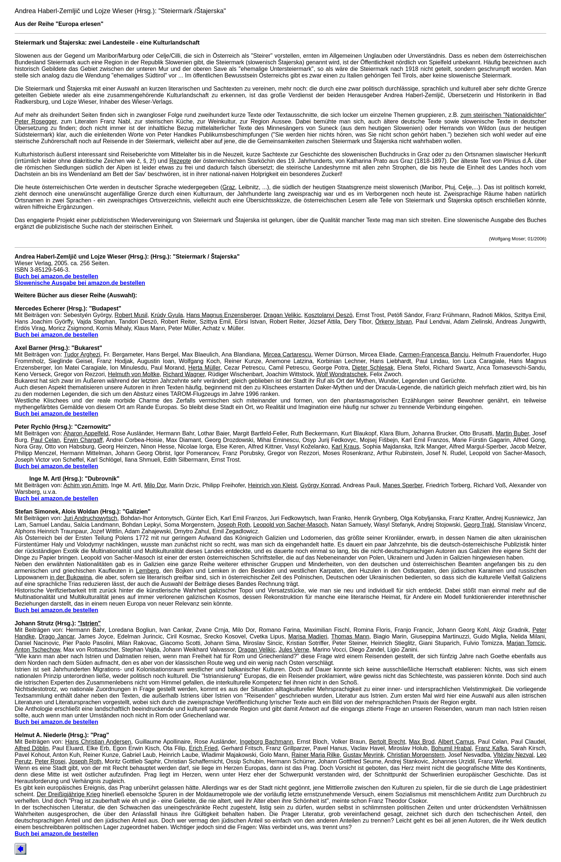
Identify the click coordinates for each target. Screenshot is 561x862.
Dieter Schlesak (372, 368)
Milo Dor (155, 485)
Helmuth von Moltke (133, 374)
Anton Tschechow (37, 649)
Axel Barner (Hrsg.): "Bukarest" (58, 348)
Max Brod (421, 742)
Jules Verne (294, 649)
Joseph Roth (233, 525)
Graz (228, 187)
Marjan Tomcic (526, 643)
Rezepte (180, 161)
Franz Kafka (491, 748)
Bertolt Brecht (387, 742)
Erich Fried (203, 748)
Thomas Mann (350, 636)
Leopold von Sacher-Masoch (290, 525)
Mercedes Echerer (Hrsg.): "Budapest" (68, 308)
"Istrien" (89, 623)
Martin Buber (512, 433)
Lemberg (147, 571)
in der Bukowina (71, 577)
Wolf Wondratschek (341, 374)
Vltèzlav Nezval (513, 755)
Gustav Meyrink (363, 755)
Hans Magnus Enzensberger (223, 315)
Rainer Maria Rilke (315, 755)
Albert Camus (456, 742)
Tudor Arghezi (82, 354)
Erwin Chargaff (83, 440)
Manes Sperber (402, 485)
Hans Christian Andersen (98, 742)
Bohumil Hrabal (451, 748)
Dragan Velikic (282, 315)
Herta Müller (204, 368)
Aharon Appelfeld (86, 433)
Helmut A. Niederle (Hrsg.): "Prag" (62, 735)
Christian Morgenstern (416, 755)
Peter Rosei (50, 761)
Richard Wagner (184, 374)
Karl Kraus (345, 446)
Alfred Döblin (32, 748)
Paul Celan (45, 440)
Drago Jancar (56, 636)
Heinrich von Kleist (272, 485)
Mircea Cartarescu (287, 354)
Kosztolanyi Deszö (328, 315)
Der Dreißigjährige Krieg (68, 794)
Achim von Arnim (86, 485)
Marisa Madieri (307, 636)
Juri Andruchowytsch (90, 518)
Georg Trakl (478, 525)
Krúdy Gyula (167, 315)
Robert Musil (130, 315)
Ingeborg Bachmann (266, 742)
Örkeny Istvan (393, 322)
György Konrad (320, 485)
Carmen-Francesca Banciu (433, 354)
